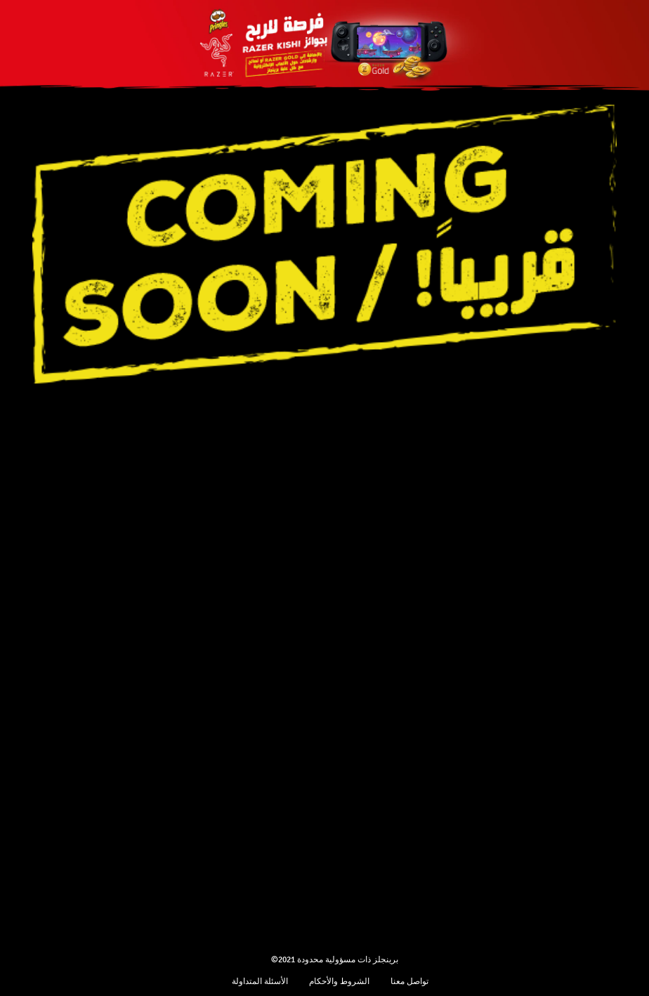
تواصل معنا (409, 981)
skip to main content (0, 0)
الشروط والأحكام (339, 981)
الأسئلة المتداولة (260, 981)
